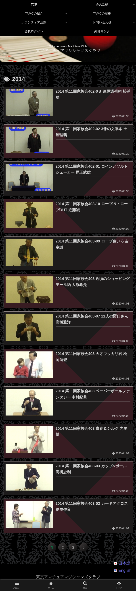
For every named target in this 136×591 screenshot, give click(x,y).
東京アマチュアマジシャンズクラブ (68, 50)
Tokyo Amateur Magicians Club (68, 46)
